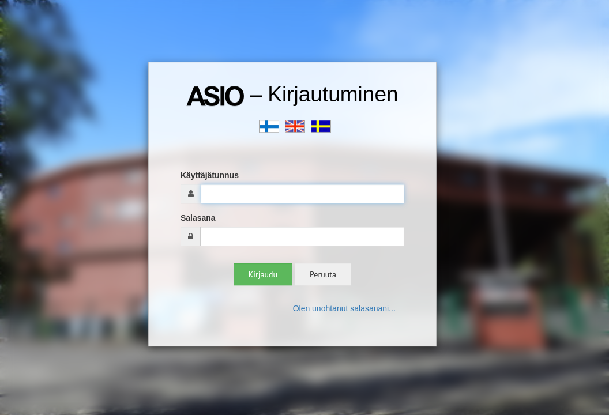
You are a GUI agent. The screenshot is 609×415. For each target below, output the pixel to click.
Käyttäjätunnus (210, 175)
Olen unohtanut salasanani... (344, 308)
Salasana (198, 217)
